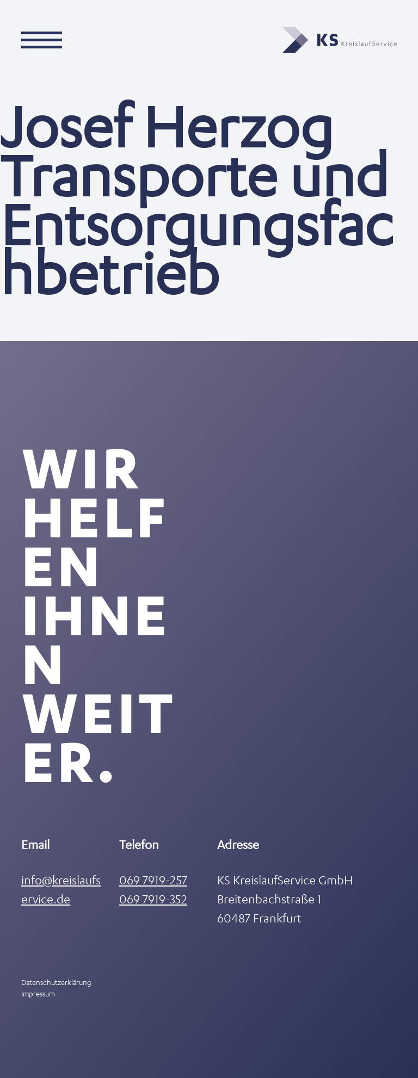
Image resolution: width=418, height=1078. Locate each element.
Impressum (38, 993)
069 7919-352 (153, 898)
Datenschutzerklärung (56, 982)
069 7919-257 (153, 879)
